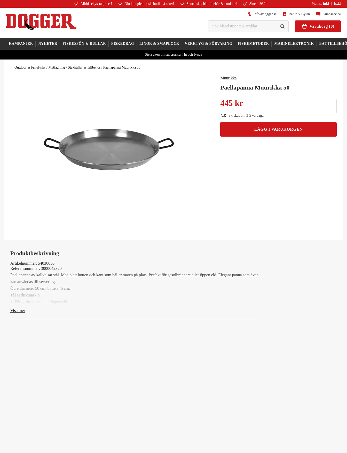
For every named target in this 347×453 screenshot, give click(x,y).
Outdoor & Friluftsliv (30, 67)
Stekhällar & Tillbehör (84, 67)
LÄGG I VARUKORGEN (278, 129)
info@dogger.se (262, 14)
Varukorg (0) (317, 26)
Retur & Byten (296, 14)
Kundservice (328, 14)
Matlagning (56, 67)
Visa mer (17, 310)
